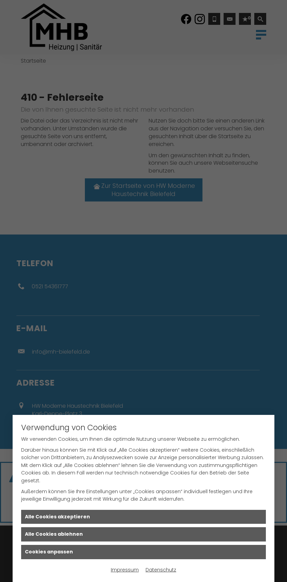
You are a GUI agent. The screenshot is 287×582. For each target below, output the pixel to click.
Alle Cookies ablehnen (54, 534)
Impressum (125, 569)
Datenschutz (161, 569)
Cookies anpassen (49, 551)
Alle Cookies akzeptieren (57, 516)
